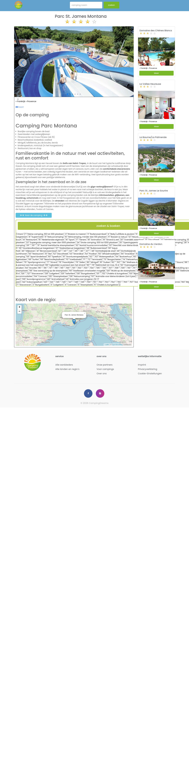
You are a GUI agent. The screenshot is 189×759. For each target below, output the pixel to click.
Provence (31, 101)
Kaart (20, 107)
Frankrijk (21, 101)
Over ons (102, 373)
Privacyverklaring (147, 369)
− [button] (19, 311)
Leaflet (106, 345)
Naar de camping (33, 215)
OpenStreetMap (117, 345)
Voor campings (105, 369)
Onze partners (104, 364)
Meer (156, 73)
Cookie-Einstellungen (150, 373)
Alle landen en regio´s (67, 369)
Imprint (142, 364)
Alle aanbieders (64, 364)
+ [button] (19, 307)
